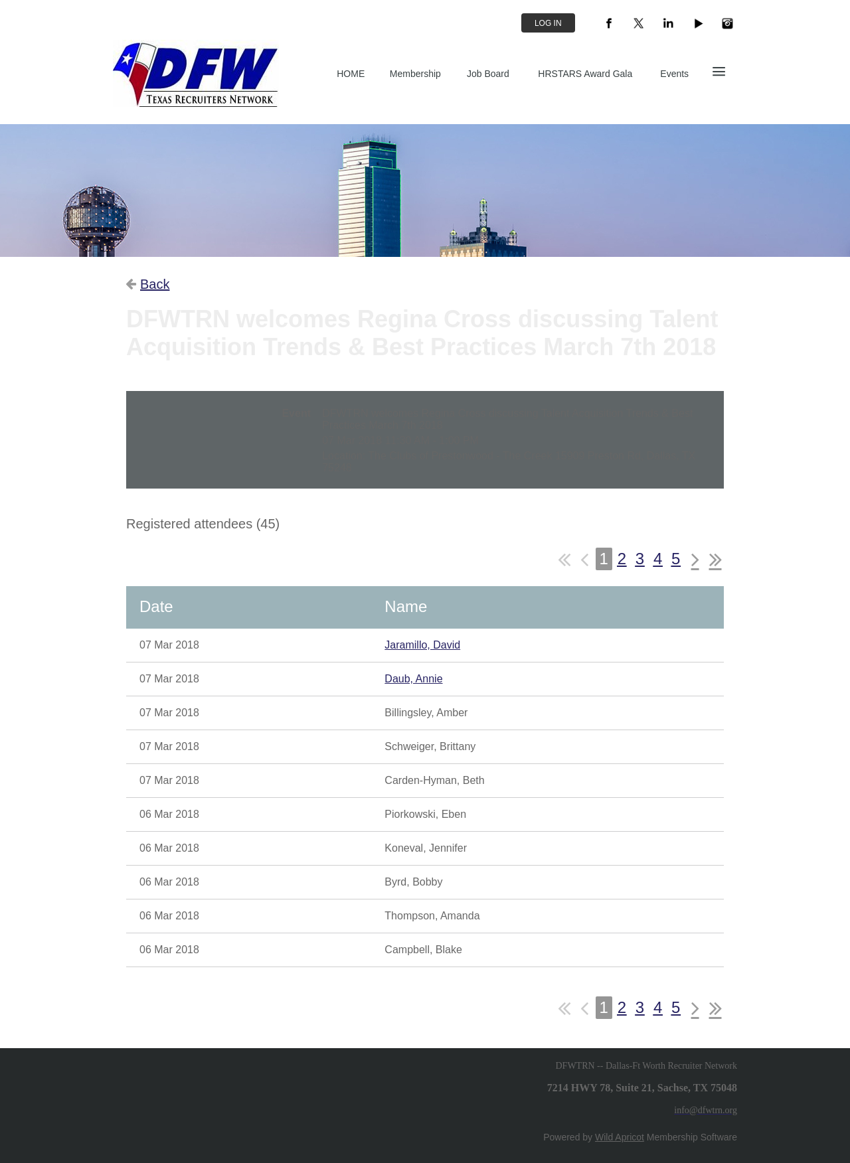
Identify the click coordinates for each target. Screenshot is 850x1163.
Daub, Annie (413, 678)
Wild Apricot (619, 1137)
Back (154, 284)
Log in (548, 23)
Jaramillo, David (422, 645)
